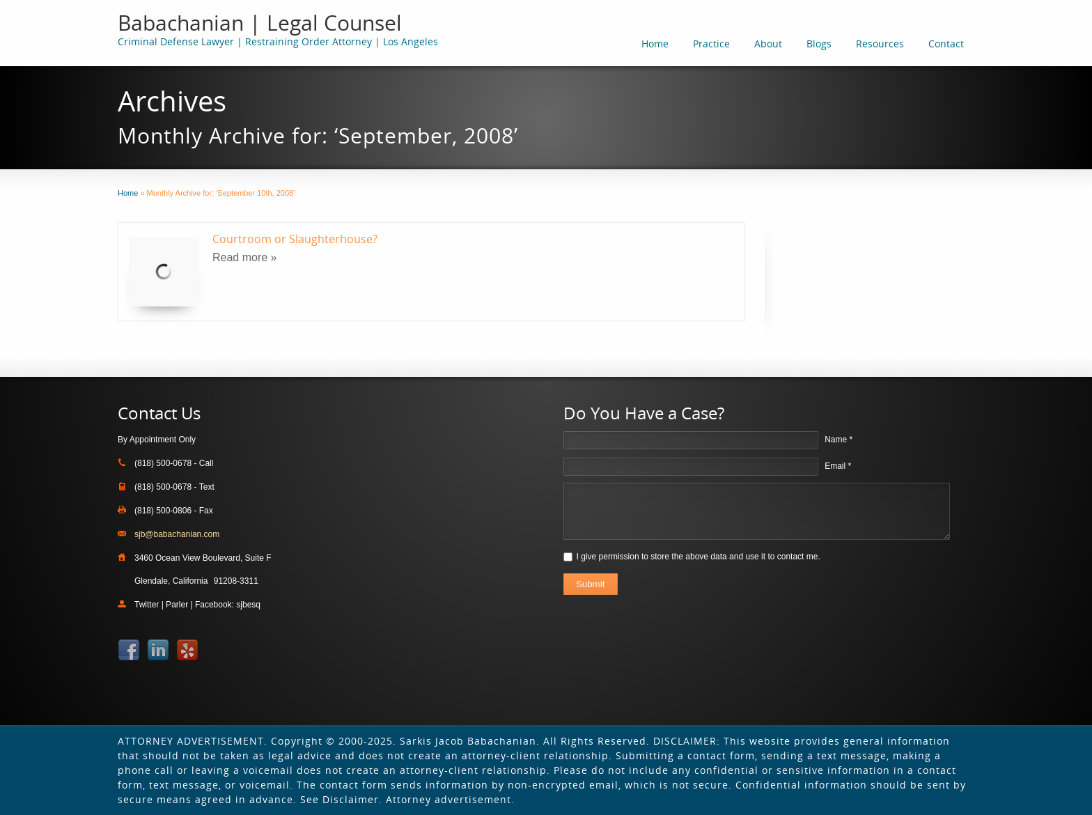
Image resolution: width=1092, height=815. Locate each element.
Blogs (819, 43)
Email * (838, 466)
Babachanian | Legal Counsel (260, 22)
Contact (946, 43)
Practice (711, 43)
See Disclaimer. (341, 799)
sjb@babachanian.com (176, 534)
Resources (880, 43)
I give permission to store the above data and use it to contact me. (698, 556)
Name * (838, 439)
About (768, 43)
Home (655, 43)
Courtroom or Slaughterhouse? (294, 239)
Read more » (244, 257)
